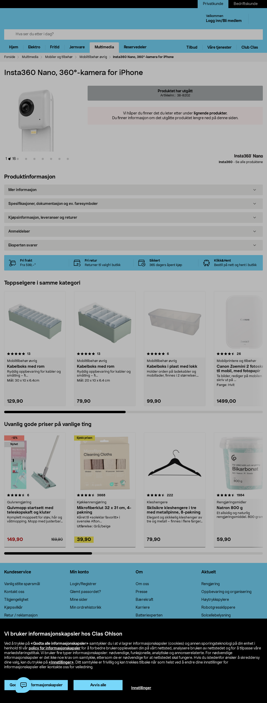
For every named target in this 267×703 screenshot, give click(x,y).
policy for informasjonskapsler (55, 648)
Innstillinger (141, 688)
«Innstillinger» (61, 662)
